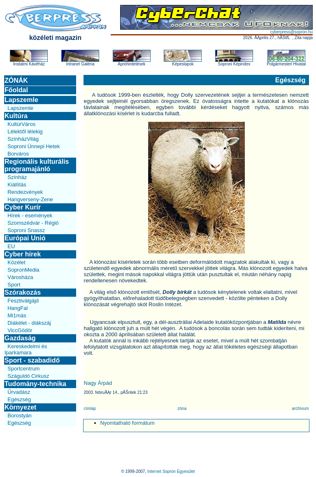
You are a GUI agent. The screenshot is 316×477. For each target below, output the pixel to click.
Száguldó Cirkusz (28, 376)
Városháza (20, 277)
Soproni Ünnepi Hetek (33, 146)
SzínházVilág (23, 139)
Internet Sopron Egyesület (171, 471)
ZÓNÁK (16, 80)
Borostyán (19, 415)
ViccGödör (19, 330)
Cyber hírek (23, 254)
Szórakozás (23, 292)
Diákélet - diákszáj (29, 323)
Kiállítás (16, 184)
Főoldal (16, 89)
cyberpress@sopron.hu (291, 32)
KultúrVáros (21, 124)
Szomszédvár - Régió (32, 223)
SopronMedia (23, 270)
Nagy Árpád (98, 383)
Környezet (20, 407)
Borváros (18, 154)
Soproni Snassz (26, 230)
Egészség (19, 399)
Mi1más (16, 315)
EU (11, 246)
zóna (182, 408)
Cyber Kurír (23, 207)
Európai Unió (25, 238)
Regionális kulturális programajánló (37, 165)
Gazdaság (20, 338)
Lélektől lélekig (24, 131)
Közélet (16, 262)
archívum (300, 408)
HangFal (17, 308)
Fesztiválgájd (23, 301)
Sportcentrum (23, 368)
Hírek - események (29, 215)
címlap (90, 408)
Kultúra (16, 115)
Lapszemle (21, 99)
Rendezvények (25, 192)
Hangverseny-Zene (30, 199)
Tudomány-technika (35, 383)
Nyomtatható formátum (127, 423)
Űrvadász (18, 392)
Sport (13, 285)
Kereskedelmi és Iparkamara (26, 349)
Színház (17, 177)
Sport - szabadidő (32, 360)
